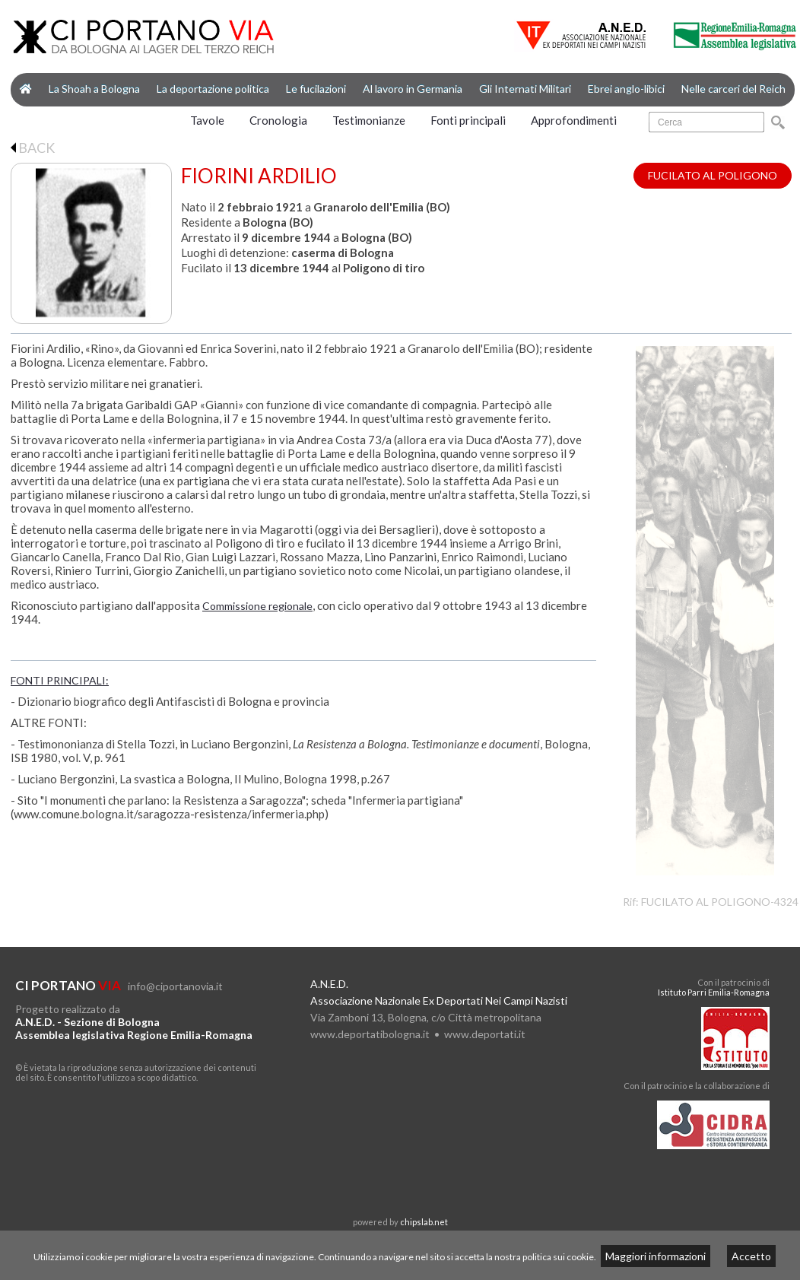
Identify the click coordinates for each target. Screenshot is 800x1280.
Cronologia (278, 120)
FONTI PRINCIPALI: (60, 680)
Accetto (751, 1256)
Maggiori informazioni (655, 1256)
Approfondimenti (574, 120)
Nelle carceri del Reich (733, 88)
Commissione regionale (257, 605)
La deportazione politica (213, 88)
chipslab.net (424, 1222)
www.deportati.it (484, 1033)
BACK (33, 147)
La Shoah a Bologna (94, 88)
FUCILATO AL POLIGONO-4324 (719, 901)
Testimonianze (368, 120)
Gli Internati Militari (525, 88)
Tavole (207, 120)
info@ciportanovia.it (175, 986)
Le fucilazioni (316, 88)
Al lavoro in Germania (412, 88)
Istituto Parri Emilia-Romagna (714, 992)
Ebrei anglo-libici (626, 88)
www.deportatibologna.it (370, 1033)
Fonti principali (468, 120)
